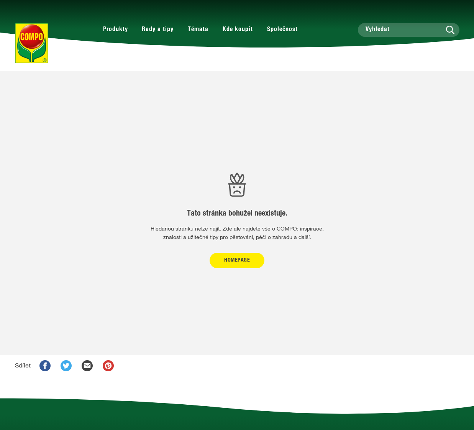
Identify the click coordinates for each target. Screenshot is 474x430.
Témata (198, 30)
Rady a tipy (158, 30)
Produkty (115, 30)
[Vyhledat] (408, 30)
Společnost (282, 30)
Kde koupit (238, 30)
